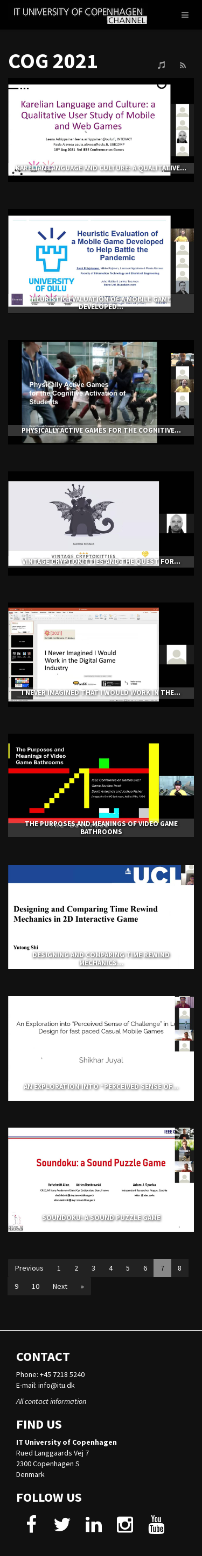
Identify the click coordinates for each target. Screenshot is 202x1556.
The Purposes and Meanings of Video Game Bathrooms (101, 827)
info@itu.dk (56, 1385)
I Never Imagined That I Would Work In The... (101, 692)
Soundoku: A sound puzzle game (101, 1217)
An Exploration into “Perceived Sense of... (101, 1086)
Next (60, 1286)
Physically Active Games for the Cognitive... (101, 430)
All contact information (51, 1401)
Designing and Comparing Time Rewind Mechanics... (101, 958)
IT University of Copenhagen (66, 1442)
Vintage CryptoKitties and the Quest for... (101, 561)
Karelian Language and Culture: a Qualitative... (101, 168)
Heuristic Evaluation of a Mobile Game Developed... (101, 303)
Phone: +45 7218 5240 (50, 1374)
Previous (29, 1268)
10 (35, 1286)
